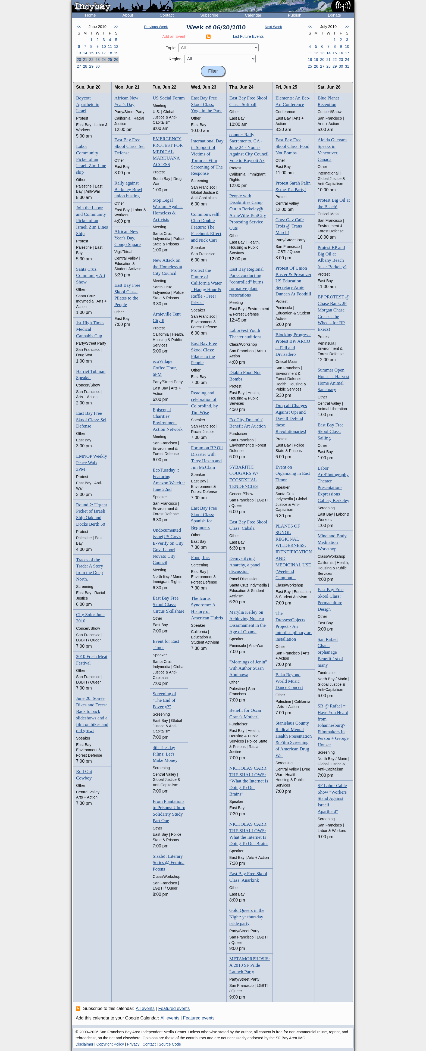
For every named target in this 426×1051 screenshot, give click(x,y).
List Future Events (248, 36)
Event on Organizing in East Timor (292, 473)
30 (97, 66)
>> (116, 26)
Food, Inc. (200, 557)
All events (145, 1008)
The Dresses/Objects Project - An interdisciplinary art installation (293, 626)
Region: (176, 59)
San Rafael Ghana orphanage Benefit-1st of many (330, 652)
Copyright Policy (110, 1044)
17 (104, 53)
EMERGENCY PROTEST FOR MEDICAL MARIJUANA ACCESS (168, 151)
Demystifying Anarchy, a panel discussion (245, 565)
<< (79, 26)
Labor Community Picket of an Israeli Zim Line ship (91, 159)
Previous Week (156, 27)
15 (91, 53)
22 (91, 59)
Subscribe (209, 15)
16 (97, 53)
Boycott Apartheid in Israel (87, 104)
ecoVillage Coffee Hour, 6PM (165, 368)
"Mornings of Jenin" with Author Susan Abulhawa (248, 668)
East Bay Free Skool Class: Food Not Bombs (292, 146)
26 (116, 59)
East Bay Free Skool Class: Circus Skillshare (168, 604)
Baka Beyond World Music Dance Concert (289, 681)
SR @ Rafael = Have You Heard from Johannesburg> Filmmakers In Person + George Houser (333, 725)
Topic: (171, 47)
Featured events (174, 1008)
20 (79, 59)
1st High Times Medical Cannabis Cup (90, 329)
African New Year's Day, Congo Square (127, 238)
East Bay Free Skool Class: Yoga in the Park (206, 104)
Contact (166, 15)
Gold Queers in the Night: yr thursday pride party (246, 917)
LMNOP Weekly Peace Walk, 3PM (91, 463)
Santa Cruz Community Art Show (90, 276)
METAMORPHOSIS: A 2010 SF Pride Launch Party (249, 965)
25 (110, 59)
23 (97, 59)
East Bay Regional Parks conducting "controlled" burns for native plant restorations (246, 282)
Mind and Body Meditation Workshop (332, 542)
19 (116, 53)
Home (90, 15)
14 (85, 53)
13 (79, 53)
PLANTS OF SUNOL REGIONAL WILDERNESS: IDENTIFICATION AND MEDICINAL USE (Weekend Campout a (293, 551)
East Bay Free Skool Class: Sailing (330, 431)
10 (104, 46)
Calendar (253, 15)
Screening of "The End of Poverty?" (164, 700)
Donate (334, 15)
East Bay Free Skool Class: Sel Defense (91, 420)
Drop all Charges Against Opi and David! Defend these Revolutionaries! (291, 418)
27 (79, 66)
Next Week (273, 27)
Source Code (170, 1044)
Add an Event (173, 36)
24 (104, 59)
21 (85, 59)
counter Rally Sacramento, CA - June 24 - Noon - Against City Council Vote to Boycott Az (249, 147)
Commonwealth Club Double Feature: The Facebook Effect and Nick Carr (206, 227)
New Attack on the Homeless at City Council (167, 267)
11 (110, 46)
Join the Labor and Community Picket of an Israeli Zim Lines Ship (92, 220)
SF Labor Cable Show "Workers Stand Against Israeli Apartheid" (332, 798)
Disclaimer (84, 1044)
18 (110, 53)
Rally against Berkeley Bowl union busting (128, 189)
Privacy (133, 1044)
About (128, 15)
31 (347, 66)
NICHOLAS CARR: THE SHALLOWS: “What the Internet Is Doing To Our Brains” (248, 781)
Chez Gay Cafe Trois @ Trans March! (289, 226)
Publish (294, 15)
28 (85, 66)
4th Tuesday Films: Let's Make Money (165, 754)
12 (116, 46)
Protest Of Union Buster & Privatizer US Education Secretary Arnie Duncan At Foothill (293, 281)
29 (91, 66)
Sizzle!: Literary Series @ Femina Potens (168, 863)
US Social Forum (169, 98)
